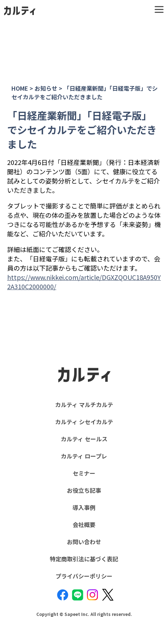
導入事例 (84, 507)
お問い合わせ (84, 541)
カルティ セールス (84, 439)
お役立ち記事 (84, 490)
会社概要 (84, 524)
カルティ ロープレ (84, 456)
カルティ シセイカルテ (84, 421)
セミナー (84, 473)
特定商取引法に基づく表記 (84, 559)
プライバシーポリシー (84, 576)
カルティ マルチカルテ (84, 404)
